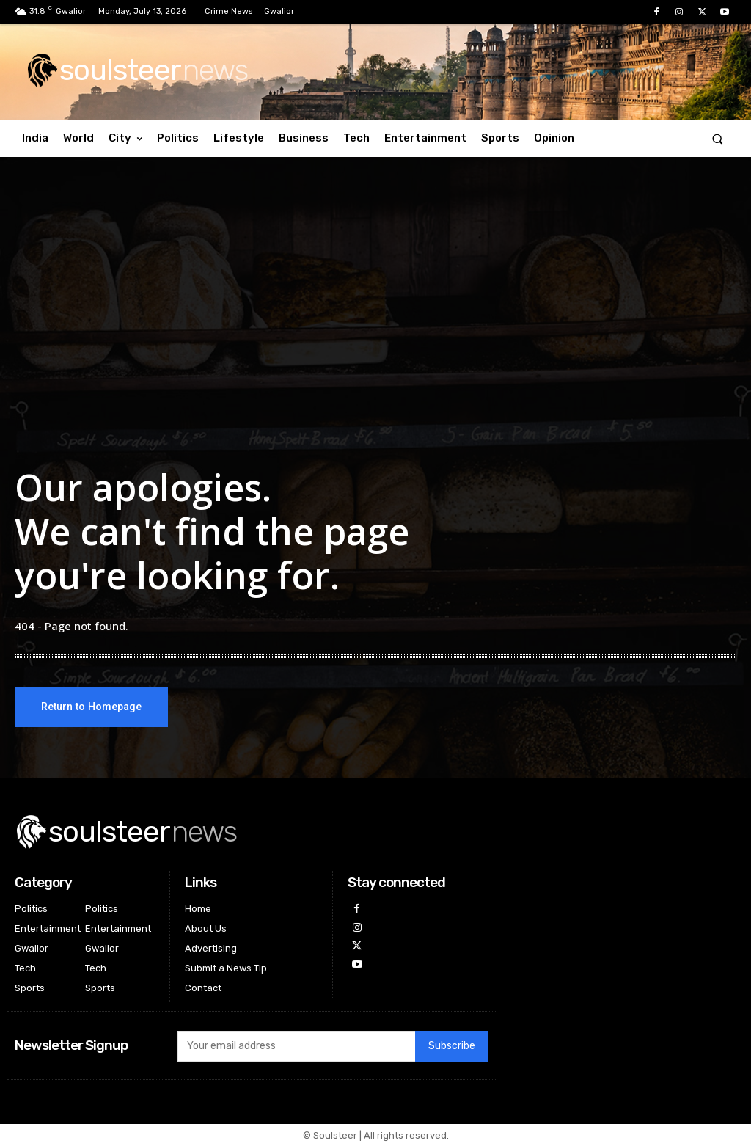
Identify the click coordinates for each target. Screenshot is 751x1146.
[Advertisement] (375, 303)
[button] (717, 138)
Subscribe (451, 1046)
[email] (296, 1046)
